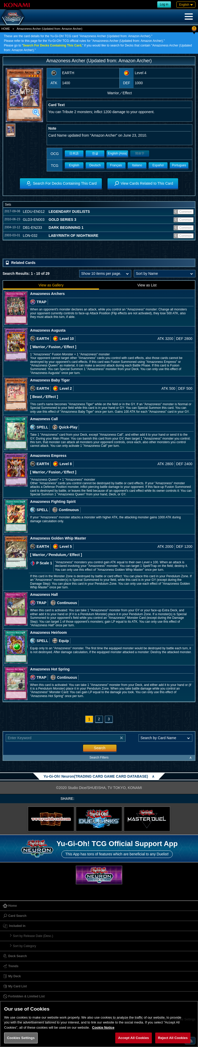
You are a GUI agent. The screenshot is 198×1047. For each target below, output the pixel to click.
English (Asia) (117, 153)
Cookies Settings (21, 1038)
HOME (5, 28)
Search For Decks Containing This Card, (52, 45)
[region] (99, 1024)
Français (116, 165)
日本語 (74, 153)
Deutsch (95, 165)
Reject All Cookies (173, 1038)
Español (157, 165)
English (74, 165)
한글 (95, 153)
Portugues (179, 165)
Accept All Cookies (133, 1038)
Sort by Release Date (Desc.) (33, 936)
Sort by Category (24, 946)
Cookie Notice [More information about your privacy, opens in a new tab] (103, 1027)
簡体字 (139, 153)
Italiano (137, 165)
